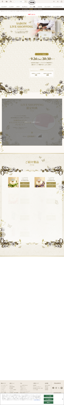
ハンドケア (3, 388)
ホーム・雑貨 (3, 392)
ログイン (11, 385)
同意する (48, 402)
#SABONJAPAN (57, 392)
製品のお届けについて (24, 392)
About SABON (47, 385)
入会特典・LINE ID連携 (14, 392)
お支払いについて (23, 389)
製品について (22, 386)
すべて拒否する (48, 399)
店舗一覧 (46, 386)
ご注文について (23, 388)
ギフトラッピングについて (25, 391)
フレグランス (3, 391)
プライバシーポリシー (37, 386)
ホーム (2, 11)
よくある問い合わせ (24, 385)
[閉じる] (62, 399)
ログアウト (12, 391)
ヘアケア (2, 389)
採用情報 (46, 389)
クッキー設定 (35, 389)
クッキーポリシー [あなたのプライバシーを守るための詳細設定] (37, 399)
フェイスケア (3, 386)
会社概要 (46, 388)
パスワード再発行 (13, 389)
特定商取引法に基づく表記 (38, 388)
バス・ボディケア (4, 385)
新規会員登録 (12, 386)
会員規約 (34, 385)
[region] (32, 399)
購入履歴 (11, 388)
